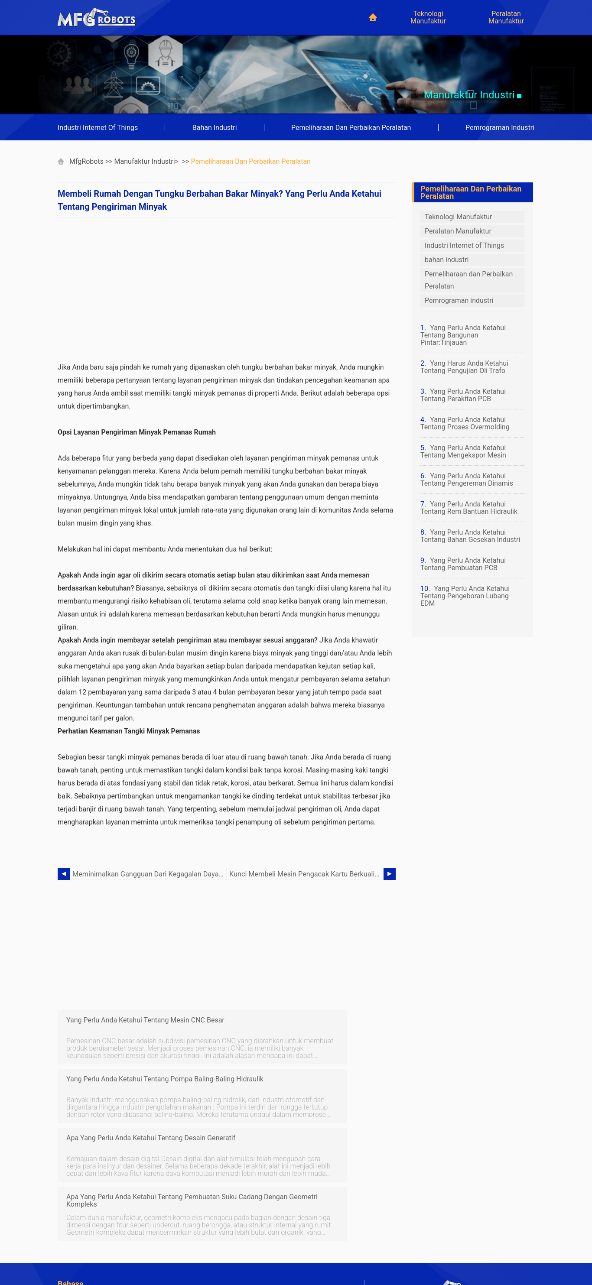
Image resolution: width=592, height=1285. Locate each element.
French (70, 1217)
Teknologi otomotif (242, 1194)
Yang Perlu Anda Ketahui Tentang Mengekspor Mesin (463, 451)
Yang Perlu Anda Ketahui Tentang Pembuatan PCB (463, 564)
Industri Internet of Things (98, 127)
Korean (70, 1252)
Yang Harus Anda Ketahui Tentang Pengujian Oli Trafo (464, 367)
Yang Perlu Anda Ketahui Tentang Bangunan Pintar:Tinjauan (463, 335)
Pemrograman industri (499, 127)
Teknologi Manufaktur (428, 17)
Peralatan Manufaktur (506, 17)
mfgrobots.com (469, 1255)
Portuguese (77, 1229)
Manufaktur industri (144, 161)
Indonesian (76, 1240)
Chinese (225, 1229)
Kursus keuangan (87, 1182)
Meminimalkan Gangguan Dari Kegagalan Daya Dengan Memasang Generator (149, 874)
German (225, 1205)
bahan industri (214, 127)
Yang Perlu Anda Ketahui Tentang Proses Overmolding (465, 423)
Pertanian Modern (240, 1182)
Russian (72, 1264)
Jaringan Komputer (89, 1194)
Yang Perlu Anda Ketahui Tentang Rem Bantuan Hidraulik (468, 508)
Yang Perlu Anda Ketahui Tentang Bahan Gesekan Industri (470, 536)
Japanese (227, 1240)
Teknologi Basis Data (91, 1205)
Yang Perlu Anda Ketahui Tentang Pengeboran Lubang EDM (465, 595)
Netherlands (231, 1252)
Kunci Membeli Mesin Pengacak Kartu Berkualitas (305, 874)
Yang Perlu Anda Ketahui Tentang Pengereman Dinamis (466, 479)
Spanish (225, 1217)
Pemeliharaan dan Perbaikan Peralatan (351, 127)
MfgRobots (86, 161)
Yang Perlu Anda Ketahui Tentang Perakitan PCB (463, 395)
